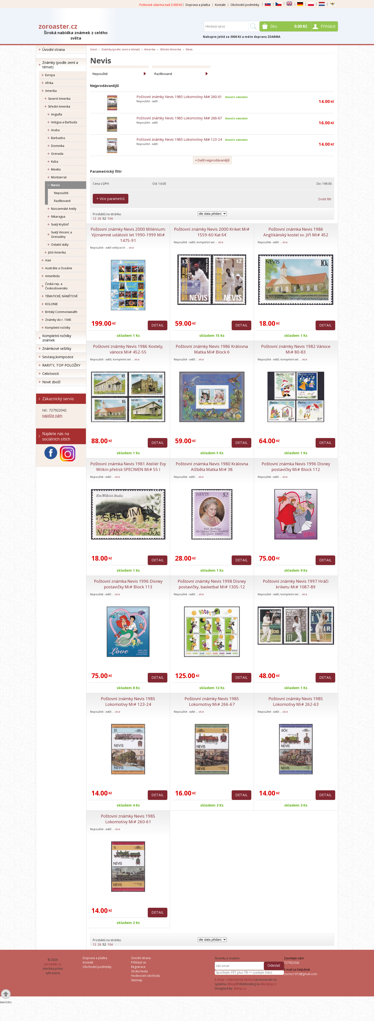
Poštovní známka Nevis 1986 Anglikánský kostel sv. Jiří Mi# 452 (295, 232)
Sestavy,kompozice (57, 357)
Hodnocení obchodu (145, 976)
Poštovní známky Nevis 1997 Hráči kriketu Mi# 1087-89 (296, 584)
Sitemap (136, 980)
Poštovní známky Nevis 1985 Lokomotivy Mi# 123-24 (179, 139)
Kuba (54, 161)
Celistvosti (50, 373)
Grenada (57, 154)
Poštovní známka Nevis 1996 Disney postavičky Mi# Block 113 (128, 584)
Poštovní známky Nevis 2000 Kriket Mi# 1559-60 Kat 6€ (212, 232)
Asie (48, 260)
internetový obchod (241, 980)
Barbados (58, 138)
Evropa (50, 75)
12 (94, 218)
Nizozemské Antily (63, 209)
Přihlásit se (138, 962)
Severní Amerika (59, 99)
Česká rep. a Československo (56, 286)
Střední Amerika (59, 106)
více (131, 247)
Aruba (55, 130)
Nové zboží (51, 382)
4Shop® (232, 984)
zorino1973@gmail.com (300, 974)
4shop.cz (240, 988)
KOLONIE (51, 304)
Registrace (138, 967)
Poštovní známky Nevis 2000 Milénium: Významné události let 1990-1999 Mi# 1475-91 (128, 234)
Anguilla (56, 114)
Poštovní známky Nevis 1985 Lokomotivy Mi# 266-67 (179, 118)
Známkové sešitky (56, 348)
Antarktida (52, 276)
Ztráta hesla (139, 971)
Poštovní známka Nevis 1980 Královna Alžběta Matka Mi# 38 (212, 466)
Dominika (57, 146)
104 (110, 218)
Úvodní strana (53, 49)
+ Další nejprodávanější (212, 160)
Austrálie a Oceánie (58, 268)
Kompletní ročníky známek (56, 337)
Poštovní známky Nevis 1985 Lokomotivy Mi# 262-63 (295, 701)
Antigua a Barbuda (64, 122)
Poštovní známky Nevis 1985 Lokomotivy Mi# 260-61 (179, 96)
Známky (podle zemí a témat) (60, 64)
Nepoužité (61, 193)
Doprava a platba (198, 5)
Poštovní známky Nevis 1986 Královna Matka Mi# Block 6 (212, 349)
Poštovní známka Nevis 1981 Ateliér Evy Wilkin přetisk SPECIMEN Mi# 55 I (128, 466)
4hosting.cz (268, 984)
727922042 (291, 963)
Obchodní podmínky (244, 5)
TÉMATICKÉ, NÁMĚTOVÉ (61, 296)
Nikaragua (58, 216)
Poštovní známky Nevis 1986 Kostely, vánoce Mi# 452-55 (128, 349)
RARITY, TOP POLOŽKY (61, 365)
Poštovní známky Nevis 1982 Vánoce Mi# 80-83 (295, 349)
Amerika (51, 91)
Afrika (49, 83)
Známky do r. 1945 (58, 320)
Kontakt (220, 5)
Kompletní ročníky (57, 328)
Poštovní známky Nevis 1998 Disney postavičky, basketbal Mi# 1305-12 (212, 584)
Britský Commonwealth (61, 312)
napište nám (52, 415)
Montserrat (59, 177)
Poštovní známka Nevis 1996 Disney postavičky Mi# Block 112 (296, 466)
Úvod (93, 49)
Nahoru (6, 1002)
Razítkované (62, 201)
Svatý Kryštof (60, 224)
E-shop (219, 980)
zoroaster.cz (58, 26)
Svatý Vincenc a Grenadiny (61, 234)
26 (99, 218)
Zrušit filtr (325, 199)
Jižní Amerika (57, 252)
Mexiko (56, 169)
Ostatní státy (59, 244)
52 (104, 218)
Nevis (55, 185)
